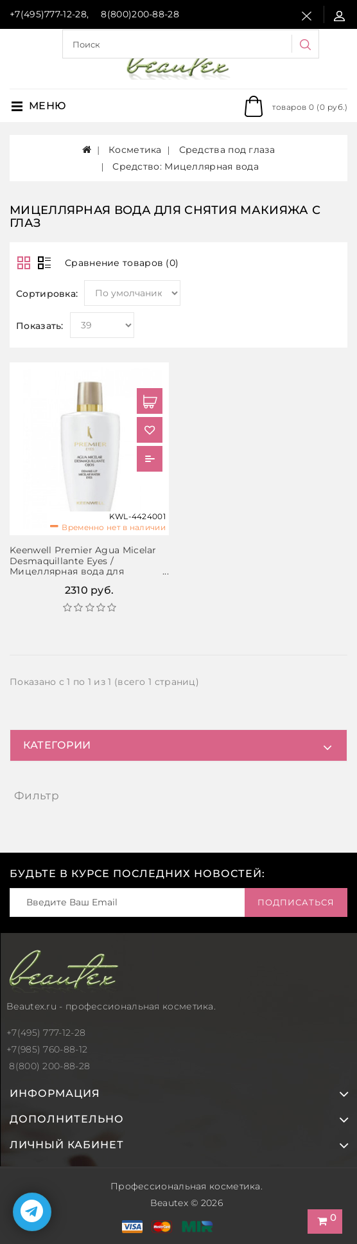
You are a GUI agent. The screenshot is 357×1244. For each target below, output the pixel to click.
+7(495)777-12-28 (48, 14)
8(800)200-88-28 (140, 14)
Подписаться (296, 902)
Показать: (40, 326)
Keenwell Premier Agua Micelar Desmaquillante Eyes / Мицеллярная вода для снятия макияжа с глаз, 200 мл (84, 566)
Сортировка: (47, 293)
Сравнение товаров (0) (121, 263)
